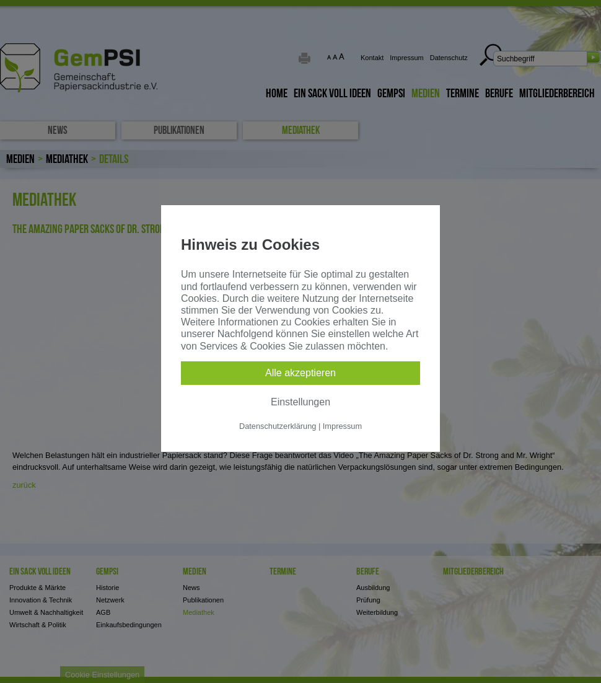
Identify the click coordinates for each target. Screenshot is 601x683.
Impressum (342, 426)
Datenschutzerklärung (277, 426)
